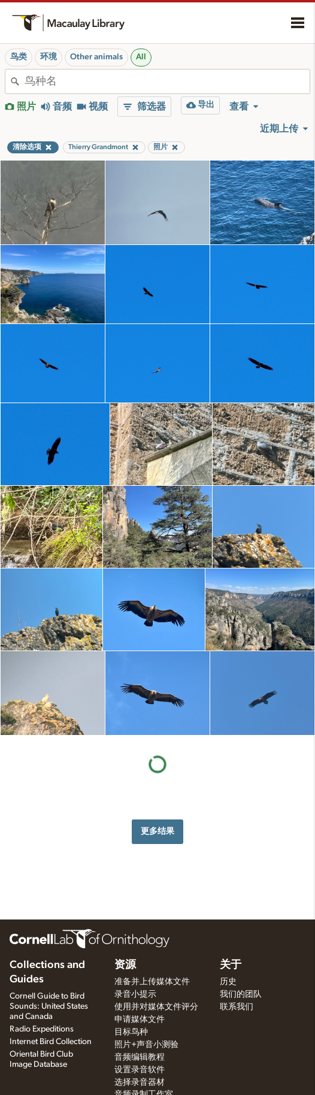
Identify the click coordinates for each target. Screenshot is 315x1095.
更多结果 (157, 831)
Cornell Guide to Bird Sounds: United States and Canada (49, 1006)
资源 (125, 965)
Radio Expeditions (42, 1029)
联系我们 (236, 1007)
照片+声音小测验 (146, 1044)
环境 (48, 57)
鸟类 (18, 57)
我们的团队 (241, 994)
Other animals (96, 57)
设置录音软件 (139, 1070)
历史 (228, 982)
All (141, 57)
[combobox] (167, 81)
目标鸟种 (131, 1032)
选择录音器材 (139, 1082)
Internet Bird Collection (51, 1041)
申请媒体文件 (139, 1019)
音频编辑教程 (139, 1057)
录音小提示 (135, 994)
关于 (230, 965)
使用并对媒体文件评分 (156, 1007)
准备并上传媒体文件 (152, 982)
